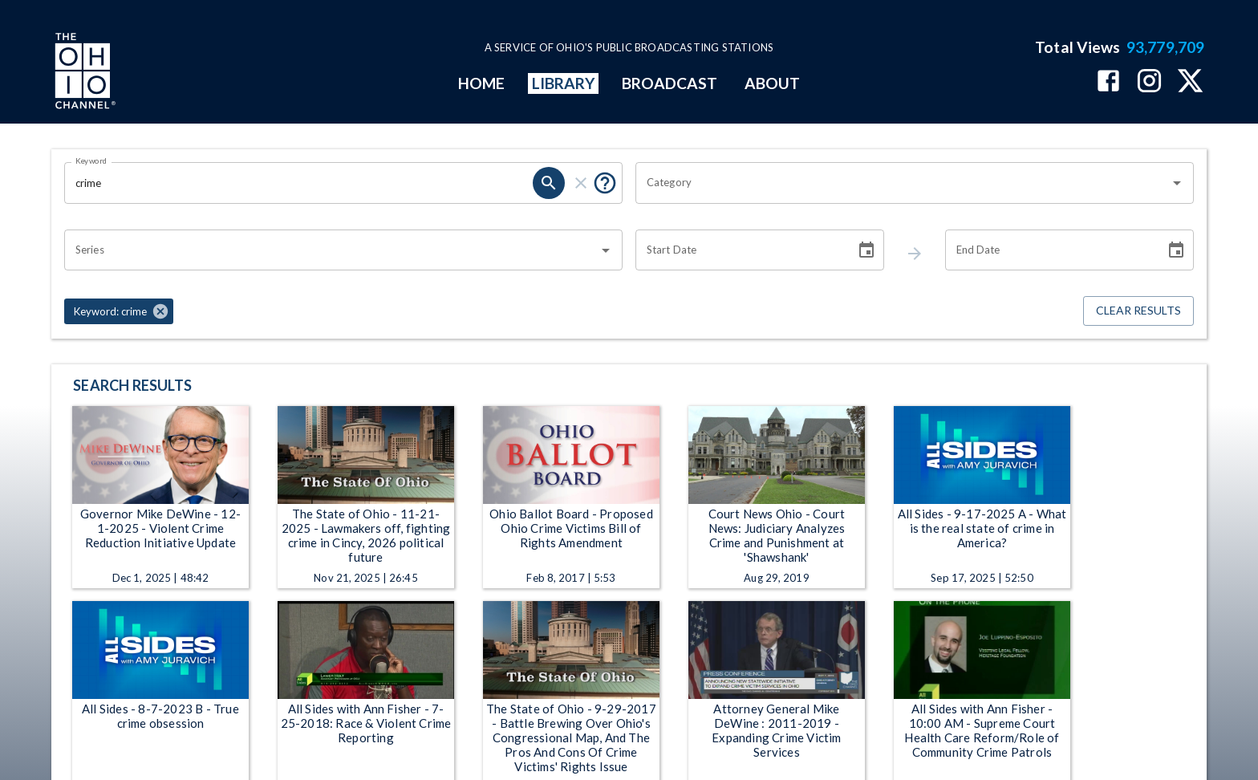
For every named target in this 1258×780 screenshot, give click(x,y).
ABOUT (772, 83)
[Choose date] (866, 250)
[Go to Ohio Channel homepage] (83, 73)
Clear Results (1138, 311)
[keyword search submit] (549, 183)
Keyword (91, 160)
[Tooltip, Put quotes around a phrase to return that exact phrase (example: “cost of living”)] (605, 183)
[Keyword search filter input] (298, 183)
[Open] (1177, 183)
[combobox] (903, 183)
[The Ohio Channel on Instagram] (1149, 82)
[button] (118, 311)
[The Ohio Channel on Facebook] (1108, 82)
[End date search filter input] (1049, 250)
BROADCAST (670, 83)
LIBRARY (563, 83)
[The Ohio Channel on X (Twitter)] (1190, 82)
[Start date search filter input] (739, 250)
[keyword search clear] (581, 183)
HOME (481, 83)
